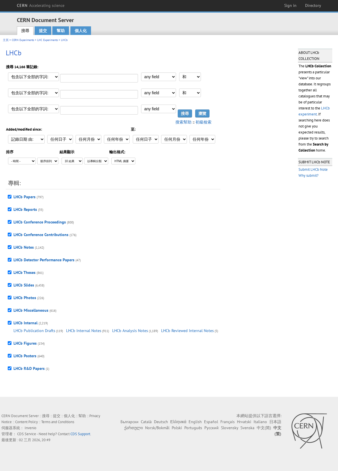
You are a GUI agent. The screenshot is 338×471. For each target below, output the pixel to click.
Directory (313, 5)
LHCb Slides (23, 285)
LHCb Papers (24, 196)
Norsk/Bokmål (157, 427)
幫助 (61, 30)
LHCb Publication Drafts (34, 330)
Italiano (260, 421)
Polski (177, 427)
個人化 (81, 30)
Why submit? (309, 175)
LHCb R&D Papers (29, 368)
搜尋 (25, 30)
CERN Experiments (23, 40)
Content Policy (26, 421)
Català (146, 421)
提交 (43, 30)
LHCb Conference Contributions (40, 234)
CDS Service (26, 433)
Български (129, 421)
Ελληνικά (178, 421)
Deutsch (161, 421)
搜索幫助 (183, 122)
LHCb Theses (24, 272)
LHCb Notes (23, 247)
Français (227, 421)
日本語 (275, 421)
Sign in (290, 5)
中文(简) (264, 427)
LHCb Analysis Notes (130, 330)
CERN (40, 5)
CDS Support (80, 433)
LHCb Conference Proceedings (39, 222)
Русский (211, 427)
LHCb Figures (25, 343)
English (195, 421)
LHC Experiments (47, 40)
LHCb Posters (24, 355)
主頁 (6, 40)
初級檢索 (203, 122)
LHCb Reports (25, 209)
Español (211, 421)
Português (193, 427)
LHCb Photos (24, 297)
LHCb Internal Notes (83, 330)
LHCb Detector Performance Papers (43, 259)
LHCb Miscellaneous (30, 310)
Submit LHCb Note (313, 169)
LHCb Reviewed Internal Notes (187, 330)
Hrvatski (244, 421)
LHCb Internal (25, 322)
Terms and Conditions (57, 421)
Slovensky (229, 427)
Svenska (247, 427)
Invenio (30, 427)
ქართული (133, 427)
